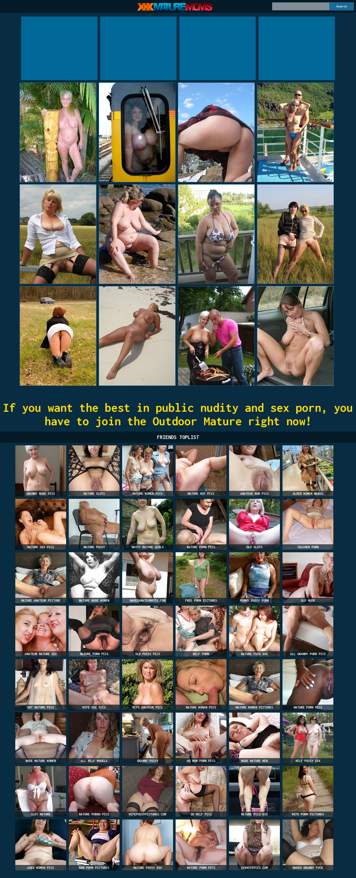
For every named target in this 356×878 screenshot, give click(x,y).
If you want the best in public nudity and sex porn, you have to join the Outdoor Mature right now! (178, 414)
